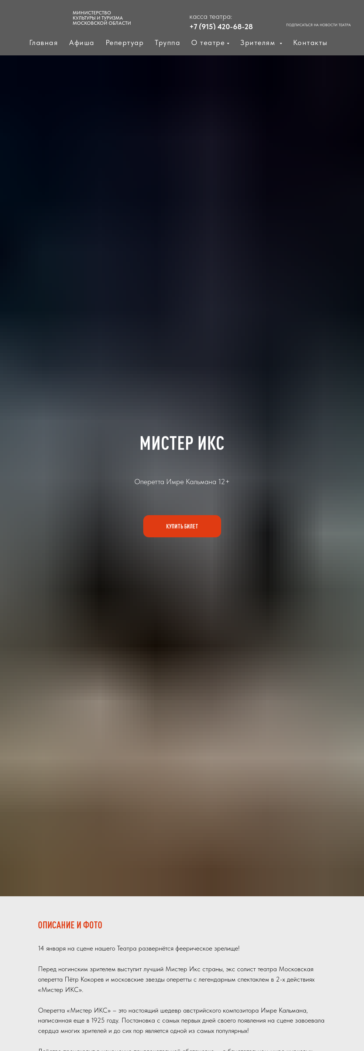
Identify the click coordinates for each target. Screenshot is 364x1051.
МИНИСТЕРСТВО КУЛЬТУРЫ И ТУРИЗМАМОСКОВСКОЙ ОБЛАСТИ (102, 18)
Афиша (82, 42)
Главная (43, 42)
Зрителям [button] (259, 42)
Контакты (310, 42)
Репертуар (125, 42)
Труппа (167, 42)
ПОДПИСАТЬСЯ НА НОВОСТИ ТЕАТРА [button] (318, 25)
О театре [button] (208, 42)
